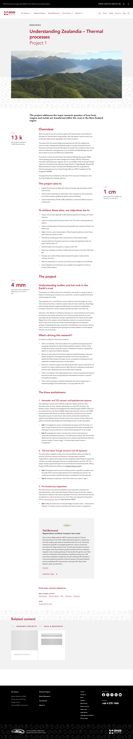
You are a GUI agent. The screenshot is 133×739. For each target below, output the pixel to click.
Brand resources (84, 706)
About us (80, 13)
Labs (99, 13)
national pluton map (50, 499)
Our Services (68, 13)
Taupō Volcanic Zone (45, 604)
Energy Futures (15, 702)
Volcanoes (68, 596)
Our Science (27, 13)
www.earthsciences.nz (109, 4)
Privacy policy (84, 718)
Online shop (83, 709)
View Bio (45, 568)
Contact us (118, 13)
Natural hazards (54, 596)
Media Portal (83, 703)
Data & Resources (54, 13)
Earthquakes (43, 596)
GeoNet (111, 13)
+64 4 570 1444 (110, 703)
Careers (105, 13)
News (124, 13)
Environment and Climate (18, 699)
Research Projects (39, 13)
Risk (62, 596)
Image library (83, 712)
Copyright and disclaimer (87, 715)
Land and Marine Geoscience (19, 705)
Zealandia (77, 596)
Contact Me (48, 574)
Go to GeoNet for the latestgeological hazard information (28, 731)
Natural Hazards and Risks (18, 696)
